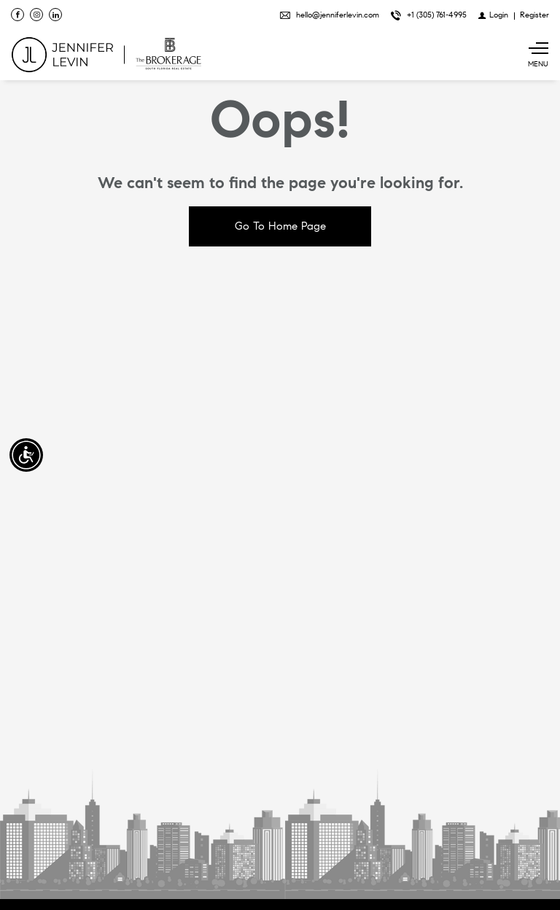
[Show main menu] (538, 54)
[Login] (493, 14)
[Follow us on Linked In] (55, 14)
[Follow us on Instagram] (36, 14)
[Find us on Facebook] (17, 14)
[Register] (534, 14)
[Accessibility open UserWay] (26, 455)
